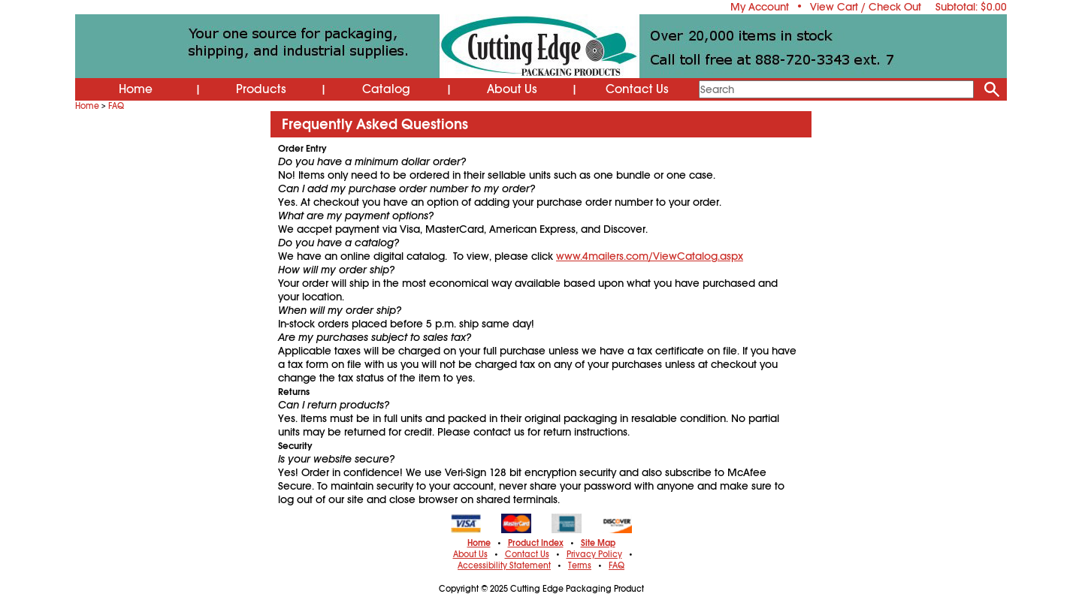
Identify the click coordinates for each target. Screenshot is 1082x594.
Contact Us (637, 89)
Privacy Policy (594, 554)
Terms (579, 565)
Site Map (598, 543)
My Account (759, 7)
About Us (512, 89)
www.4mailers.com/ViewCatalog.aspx (649, 256)
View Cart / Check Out (865, 7)
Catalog (386, 89)
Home (136, 89)
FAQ (116, 106)
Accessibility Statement (504, 565)
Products (261, 89)
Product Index (536, 543)
